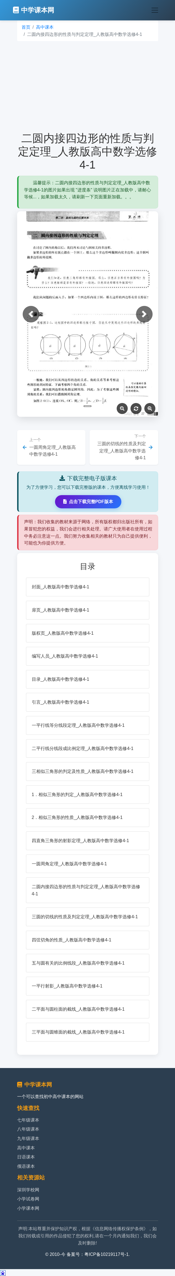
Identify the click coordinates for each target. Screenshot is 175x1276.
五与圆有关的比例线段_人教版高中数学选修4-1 (78, 963)
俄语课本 (26, 1166)
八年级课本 (28, 1129)
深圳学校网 (28, 1189)
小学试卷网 (28, 1199)
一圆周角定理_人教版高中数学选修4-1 (69, 863)
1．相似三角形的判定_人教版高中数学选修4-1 (77, 794)
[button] (31, 314)
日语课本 (26, 1157)
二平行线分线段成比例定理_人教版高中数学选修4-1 (83, 748)
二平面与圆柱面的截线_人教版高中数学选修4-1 (78, 1009)
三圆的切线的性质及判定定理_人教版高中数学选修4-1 (85, 916)
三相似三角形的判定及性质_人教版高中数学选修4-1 (83, 771)
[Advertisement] (87, 86)
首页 (26, 27)
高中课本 (45, 27)
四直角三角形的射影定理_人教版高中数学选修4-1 (80, 840)
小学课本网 (28, 1208)
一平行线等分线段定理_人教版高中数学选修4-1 (78, 725)
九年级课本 (28, 1138)
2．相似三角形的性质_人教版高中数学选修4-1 (77, 817)
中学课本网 (33, 10)
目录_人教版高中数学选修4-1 (60, 679)
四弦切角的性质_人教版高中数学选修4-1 (71, 940)
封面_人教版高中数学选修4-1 (60, 586)
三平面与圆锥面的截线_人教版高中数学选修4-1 (78, 1032)
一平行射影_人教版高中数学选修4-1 (67, 986)
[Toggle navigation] (154, 10)
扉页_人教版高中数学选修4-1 (60, 610)
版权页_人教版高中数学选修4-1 (63, 633)
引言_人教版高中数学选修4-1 (60, 702)
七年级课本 (28, 1120)
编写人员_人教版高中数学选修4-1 (65, 656)
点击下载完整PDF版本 (88, 501)
